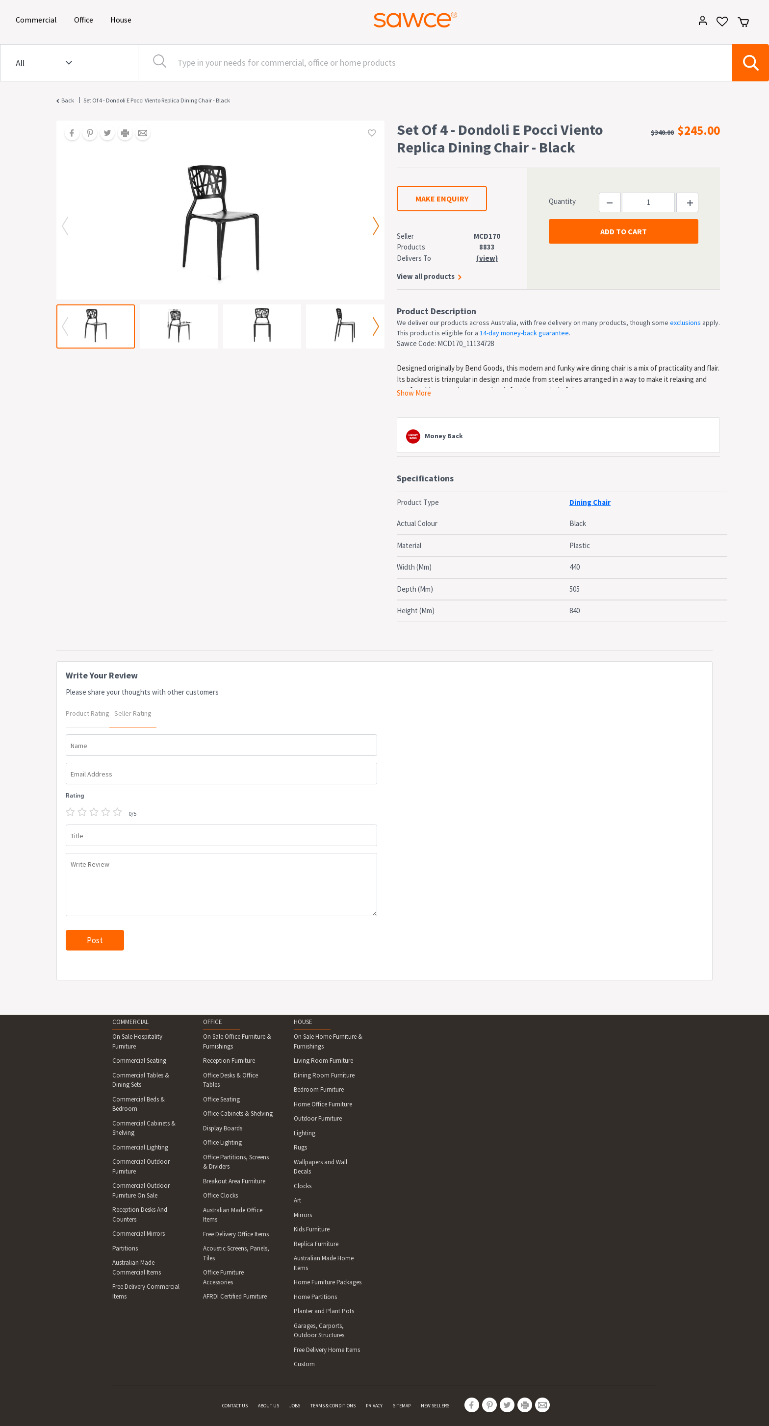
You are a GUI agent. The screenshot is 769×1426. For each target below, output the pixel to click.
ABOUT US (268, 1405)
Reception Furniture (229, 1060)
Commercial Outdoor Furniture (141, 1166)
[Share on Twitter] (104, 134)
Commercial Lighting (140, 1147)
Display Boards (222, 1128)
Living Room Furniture (323, 1060)
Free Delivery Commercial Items (145, 1291)
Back (67, 100)
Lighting (304, 1133)
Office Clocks (220, 1195)
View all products (426, 276)
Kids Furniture (312, 1229)
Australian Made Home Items (324, 1263)
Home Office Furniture (323, 1104)
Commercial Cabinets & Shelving (144, 1128)
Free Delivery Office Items (236, 1234)
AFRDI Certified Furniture (235, 1296)
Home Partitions (315, 1297)
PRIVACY (374, 1405)
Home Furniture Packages (327, 1282)
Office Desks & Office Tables (230, 1080)
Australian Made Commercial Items (136, 1267)
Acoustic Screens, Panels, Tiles (236, 1253)
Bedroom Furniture (319, 1089)
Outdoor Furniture (318, 1118)
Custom (304, 1364)
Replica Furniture (316, 1244)
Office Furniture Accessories (223, 1277)
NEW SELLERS (435, 1405)
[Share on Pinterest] (86, 134)
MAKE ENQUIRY (441, 198)
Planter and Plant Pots (324, 1311)
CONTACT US (235, 1405)
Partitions (125, 1248)
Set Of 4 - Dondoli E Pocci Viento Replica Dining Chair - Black (156, 100)
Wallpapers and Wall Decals (320, 1167)
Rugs (300, 1147)
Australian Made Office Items (232, 1215)
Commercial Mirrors (138, 1233)
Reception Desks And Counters (139, 1214)
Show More (414, 393)
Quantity (562, 201)
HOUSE (303, 1022)
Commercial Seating (139, 1060)
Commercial (38, 19)
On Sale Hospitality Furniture (137, 1041)
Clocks (302, 1186)
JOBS (294, 1405)
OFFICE (212, 1022)
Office (85, 19)
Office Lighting (222, 1142)
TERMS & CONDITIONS (333, 1405)
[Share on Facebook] (68, 134)
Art (297, 1200)
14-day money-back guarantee (524, 332)
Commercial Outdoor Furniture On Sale (141, 1190)
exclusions (685, 322)
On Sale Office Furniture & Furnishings (237, 1041)
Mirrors (303, 1215)
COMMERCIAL (130, 1022)
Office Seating (221, 1099)
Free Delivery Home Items (327, 1350)
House (122, 19)
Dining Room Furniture (324, 1075)
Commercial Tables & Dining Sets (140, 1080)
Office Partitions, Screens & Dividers (236, 1162)
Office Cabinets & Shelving (238, 1113)
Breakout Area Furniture (234, 1181)
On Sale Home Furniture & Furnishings (328, 1041)
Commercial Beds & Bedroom (138, 1104)
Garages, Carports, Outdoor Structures (319, 1331)
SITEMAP (401, 1405)
